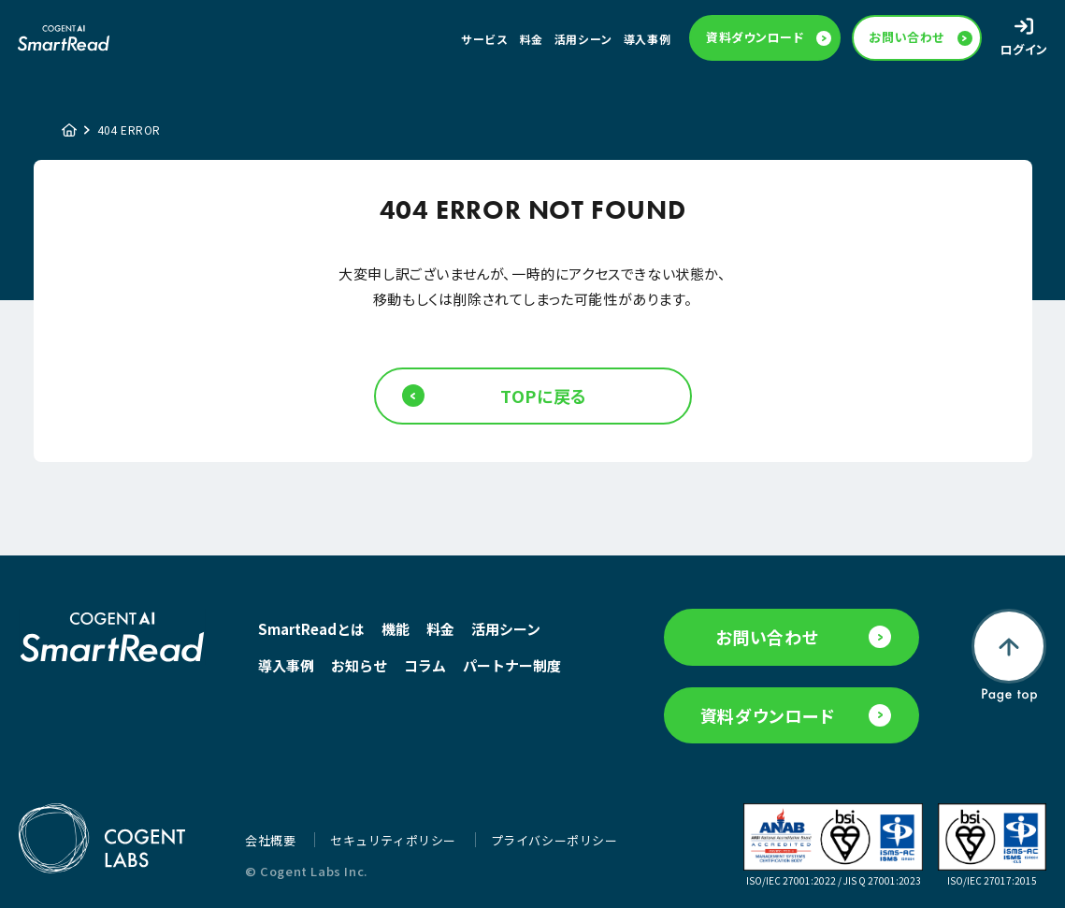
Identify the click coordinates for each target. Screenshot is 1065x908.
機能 (395, 629)
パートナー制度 (512, 665)
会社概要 (272, 840)
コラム (425, 665)
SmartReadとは (311, 629)
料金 (531, 39)
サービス (484, 39)
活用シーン (583, 39)
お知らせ (359, 665)
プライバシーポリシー (554, 840)
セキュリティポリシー (395, 840)
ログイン (1024, 49)
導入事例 (647, 39)
